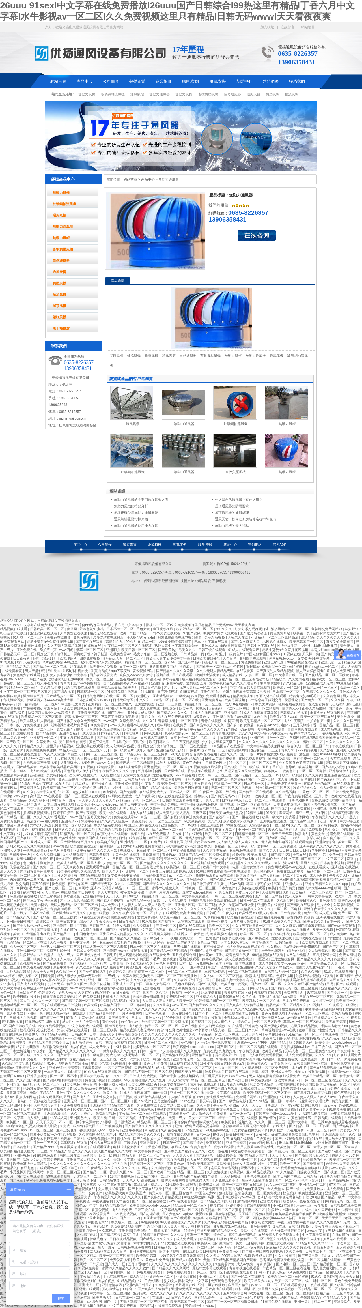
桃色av (81, 1206)
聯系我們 (297, 81)
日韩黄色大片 (99, 859)
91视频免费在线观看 (123, 692)
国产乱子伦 (116, 713)
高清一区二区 (350, 688)
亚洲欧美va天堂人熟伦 (226, 813)
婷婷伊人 (271, 771)
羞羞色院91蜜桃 (92, 629)
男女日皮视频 (100, 984)
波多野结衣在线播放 (108, 637)
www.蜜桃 (72, 1038)
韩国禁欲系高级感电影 (343, 763)
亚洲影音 (158, 683)
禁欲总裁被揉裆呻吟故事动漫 (334, 800)
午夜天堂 (197, 934)
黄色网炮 (330, 1277)
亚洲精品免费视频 (271, 917)
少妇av (234, 1105)
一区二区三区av (175, 767)
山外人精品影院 (314, 708)
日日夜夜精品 (129, 921)
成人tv (34, 771)
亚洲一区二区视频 (266, 708)
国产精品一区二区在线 (50, 667)
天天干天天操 (116, 896)
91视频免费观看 (137, 830)
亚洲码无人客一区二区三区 (123, 658)
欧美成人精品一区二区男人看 (79, 863)
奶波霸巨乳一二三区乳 (27, 880)
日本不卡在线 (40, 913)
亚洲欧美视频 (259, 938)
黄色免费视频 (251, 662)
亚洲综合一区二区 (160, 1277)
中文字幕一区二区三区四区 (110, 1293)
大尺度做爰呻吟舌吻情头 (256, 1147)
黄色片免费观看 (273, 1013)
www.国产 (77, 817)
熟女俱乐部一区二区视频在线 (155, 654)
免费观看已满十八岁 (226, 1281)
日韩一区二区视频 (123, 1118)
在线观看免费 (318, 704)
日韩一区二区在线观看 (257, 901)
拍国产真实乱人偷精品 (54, 938)
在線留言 (287, 27)
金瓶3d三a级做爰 (241, 905)
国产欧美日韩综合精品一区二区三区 (177, 1172)
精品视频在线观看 (14, 629)
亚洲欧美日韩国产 (20, 921)
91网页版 (7, 662)
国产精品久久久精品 (125, 938)
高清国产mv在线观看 (46, 796)
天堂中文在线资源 (137, 775)
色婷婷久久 (117, 972)
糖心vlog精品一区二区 (322, 667)
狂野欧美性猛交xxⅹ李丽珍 (189, 1030)
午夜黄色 (89, 1084)
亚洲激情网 (327, 901)
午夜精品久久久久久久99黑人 (334, 817)
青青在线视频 (211, 721)
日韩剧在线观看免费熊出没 (183, 800)
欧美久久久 (268, 850)
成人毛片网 (318, 875)
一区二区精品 (87, 1256)
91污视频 (149, 921)
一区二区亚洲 (188, 721)
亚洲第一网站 (177, 729)
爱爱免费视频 (147, 917)
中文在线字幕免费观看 (248, 1151)
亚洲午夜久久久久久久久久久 (321, 846)
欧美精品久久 (143, 963)
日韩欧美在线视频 (189, 1072)
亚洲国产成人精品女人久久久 (122, 934)
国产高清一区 (337, 993)
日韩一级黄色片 (122, 750)
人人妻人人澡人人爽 (179, 1226)
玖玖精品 (196, 759)
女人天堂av (50, 892)
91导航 (15, 892)
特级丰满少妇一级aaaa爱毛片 (278, 1114)
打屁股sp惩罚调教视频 (42, 1022)
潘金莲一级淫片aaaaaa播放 (320, 754)
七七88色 (312, 1197)
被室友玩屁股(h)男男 (138, 976)
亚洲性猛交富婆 (127, 784)
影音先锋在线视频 (204, 754)
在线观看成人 (319, 867)
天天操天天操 (87, 759)
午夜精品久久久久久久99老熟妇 (214, 729)
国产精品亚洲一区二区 (240, 1160)
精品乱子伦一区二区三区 (143, 662)
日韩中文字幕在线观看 (149, 930)
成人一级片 (65, 955)
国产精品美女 (27, 767)
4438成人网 (59, 1118)
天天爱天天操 (119, 1018)
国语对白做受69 (286, 1080)
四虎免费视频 (90, 658)
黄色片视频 (82, 637)
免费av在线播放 (59, 637)
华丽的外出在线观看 (271, 696)
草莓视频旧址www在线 (279, 1030)
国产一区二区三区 (250, 838)
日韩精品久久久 (32, 746)
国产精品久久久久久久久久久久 (164, 863)
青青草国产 (265, 1264)
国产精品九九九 (18, 667)
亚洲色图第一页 (173, 825)
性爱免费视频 (292, 1009)
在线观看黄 (245, 671)
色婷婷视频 (229, 967)
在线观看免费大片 (153, 792)
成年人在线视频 (141, 813)
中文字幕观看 (350, 821)
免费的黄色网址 (12, 821)
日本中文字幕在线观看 (211, 642)
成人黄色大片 (224, 1022)
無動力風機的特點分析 (131, 506)
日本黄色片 (227, 888)
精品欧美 (279, 679)
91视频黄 (148, 692)
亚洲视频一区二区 (44, 738)
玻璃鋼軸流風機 (113, 94)
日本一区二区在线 (186, 700)
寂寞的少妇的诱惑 (317, 784)
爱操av (353, 679)
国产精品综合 (193, 1143)
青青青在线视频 (224, 733)
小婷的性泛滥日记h (94, 788)
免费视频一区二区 (180, 997)
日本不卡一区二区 (121, 629)
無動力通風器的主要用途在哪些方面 (141, 500)
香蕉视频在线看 (200, 830)
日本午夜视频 (42, 784)
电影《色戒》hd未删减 (108, 1064)
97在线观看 (78, 667)
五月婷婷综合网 (150, 771)
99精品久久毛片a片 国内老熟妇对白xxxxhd (68, 792)
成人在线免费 (122, 1210)
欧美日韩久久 (159, 742)
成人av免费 (245, 1264)
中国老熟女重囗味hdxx (263, 654)
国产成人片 (81, 1097)
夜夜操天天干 (106, 921)
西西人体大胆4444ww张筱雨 (320, 888)
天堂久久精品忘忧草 (282, 1239)
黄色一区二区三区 (316, 792)
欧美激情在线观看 (84, 846)
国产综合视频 (64, 692)
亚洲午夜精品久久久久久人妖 (95, 850)
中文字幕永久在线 (164, 804)
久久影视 (327, 750)
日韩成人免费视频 (87, 951)
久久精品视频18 (288, 792)
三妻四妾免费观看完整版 (120, 717)
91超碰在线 (93, 646)
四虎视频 (197, 696)
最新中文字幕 (63, 967)
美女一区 (242, 1243)
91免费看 (7, 1009)
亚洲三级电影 (274, 662)
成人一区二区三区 (24, 947)
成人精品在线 (232, 675)
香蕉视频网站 (27, 859)
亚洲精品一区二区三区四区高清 (275, 637)
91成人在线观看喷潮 (106, 1143)
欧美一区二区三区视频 (116, 1256)
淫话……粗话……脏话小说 (300, 838)
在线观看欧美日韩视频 (133, 880)
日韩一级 (203, 1135)
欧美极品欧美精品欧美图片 (118, 688)
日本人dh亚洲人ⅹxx (147, 1018)
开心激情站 (111, 1289)
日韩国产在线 (37, 679)
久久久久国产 (311, 972)
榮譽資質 (137, 81)
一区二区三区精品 (230, 976)
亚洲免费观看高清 (74, 1105)
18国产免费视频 (122, 1176)
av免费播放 (149, 1222)
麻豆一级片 (304, 813)
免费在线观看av (126, 817)
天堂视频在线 (259, 825)
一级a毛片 (112, 976)
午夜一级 (354, 700)
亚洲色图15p (211, 692)
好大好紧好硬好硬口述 (252, 629)
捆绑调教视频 (12, 1022)
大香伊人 (87, 1114)
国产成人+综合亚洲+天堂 (191, 1260)
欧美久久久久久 (45, 959)
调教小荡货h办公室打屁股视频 (50, 642)
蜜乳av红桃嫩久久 (141, 725)
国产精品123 (281, 855)
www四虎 (66, 650)
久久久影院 (161, 1005)
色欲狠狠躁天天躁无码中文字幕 (246, 1126)
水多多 (224, 1277)
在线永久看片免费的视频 (65, 880)
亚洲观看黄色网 (98, 867)
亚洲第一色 (35, 1013)
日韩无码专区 (123, 700)
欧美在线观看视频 (52, 1026)
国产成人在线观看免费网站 (263, 1251)
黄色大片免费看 (155, 1064)
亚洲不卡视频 (236, 1143)
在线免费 (180, 725)
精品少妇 (154, 1226)
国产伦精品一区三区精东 (169, 951)
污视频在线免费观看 (24, 980)
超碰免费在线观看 (340, 834)
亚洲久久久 (229, 754)
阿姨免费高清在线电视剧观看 (180, 637)
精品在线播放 (161, 788)
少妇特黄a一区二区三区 (273, 788)
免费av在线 (141, 1038)
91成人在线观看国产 (244, 650)
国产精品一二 (63, 934)
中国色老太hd (87, 934)
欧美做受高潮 (195, 821)
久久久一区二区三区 (270, 1122)
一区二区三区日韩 (316, 746)
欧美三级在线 (290, 1160)
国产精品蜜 (260, 809)
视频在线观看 (189, 959)
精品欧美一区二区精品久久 (286, 1005)
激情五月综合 (115, 1026)
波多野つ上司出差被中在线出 (290, 1210)
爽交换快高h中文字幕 (314, 658)
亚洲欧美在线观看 (90, 746)
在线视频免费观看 (169, 1306)
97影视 (221, 1059)
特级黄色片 (98, 1239)
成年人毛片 (145, 750)
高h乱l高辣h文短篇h (281, 1109)
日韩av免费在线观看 (165, 633)
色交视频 (22, 884)
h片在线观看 (52, 662)
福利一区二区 (313, 742)
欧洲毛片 (143, 696)
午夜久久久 (337, 875)
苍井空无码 (78, 926)
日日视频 (338, 967)
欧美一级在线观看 (113, 813)
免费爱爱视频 (120, 1260)
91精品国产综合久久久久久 (140, 1135)
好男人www (67, 993)
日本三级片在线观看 (59, 804)
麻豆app (353, 859)
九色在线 (260, 717)
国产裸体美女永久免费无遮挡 (79, 721)
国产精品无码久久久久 (107, 884)
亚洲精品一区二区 (313, 1185)
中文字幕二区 (225, 830)
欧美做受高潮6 (280, 759)
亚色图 (69, 771)
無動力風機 (86, 94)
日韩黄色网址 (93, 696)
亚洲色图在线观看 (177, 809)
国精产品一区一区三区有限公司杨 (244, 679)
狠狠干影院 (307, 1030)
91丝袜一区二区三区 (29, 637)
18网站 (21, 888)
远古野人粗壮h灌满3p (312, 967)
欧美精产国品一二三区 (60, 788)
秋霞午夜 (47, 859)
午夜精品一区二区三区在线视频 (128, 646)
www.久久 (117, 725)
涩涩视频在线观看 (44, 633)
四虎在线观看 (23, 733)
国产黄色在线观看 (90, 642)
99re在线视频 (10, 863)
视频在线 (163, 675)
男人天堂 (213, 800)
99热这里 (71, 662)
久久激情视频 (299, 679)
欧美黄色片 (24, 1038)
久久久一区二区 (303, 825)
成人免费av (110, 905)
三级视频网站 (30, 788)
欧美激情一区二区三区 (174, 784)
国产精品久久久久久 (172, 713)
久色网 (52, 838)
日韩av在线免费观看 (220, 759)
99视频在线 (205, 1109)
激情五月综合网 (212, 825)
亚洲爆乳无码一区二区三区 (193, 1059)
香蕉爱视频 (100, 1210)
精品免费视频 (243, 696)
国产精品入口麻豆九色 (17, 1168)
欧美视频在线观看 (316, 942)
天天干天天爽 (43, 972)
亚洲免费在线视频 (143, 1251)
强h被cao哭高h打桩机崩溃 (68, 671)
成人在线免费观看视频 (175, 717)
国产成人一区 (115, 1264)
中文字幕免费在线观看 (85, 1026)
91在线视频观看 (129, 767)
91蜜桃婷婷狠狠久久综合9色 (78, 871)
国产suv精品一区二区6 (266, 1101)
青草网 (72, 629)
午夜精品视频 (249, 1051)
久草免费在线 (130, 721)
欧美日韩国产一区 (240, 1135)
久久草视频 (108, 1231)
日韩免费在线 (291, 913)
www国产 (110, 721)
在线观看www (338, 1072)
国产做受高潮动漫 (254, 633)
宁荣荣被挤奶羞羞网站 (40, 708)
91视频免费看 (89, 1268)
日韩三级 (200, 1272)
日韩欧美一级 (20, 855)
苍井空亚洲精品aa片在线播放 (46, 988)
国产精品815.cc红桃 (150, 1068)
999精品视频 (308, 750)
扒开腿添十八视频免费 (77, 763)
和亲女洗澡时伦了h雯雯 (94, 1122)
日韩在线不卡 (316, 1251)
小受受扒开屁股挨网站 (27, 1172)
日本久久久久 (65, 830)
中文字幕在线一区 (289, 675)
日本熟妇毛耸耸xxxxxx (93, 700)
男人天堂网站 (178, 1080)
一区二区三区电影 (313, 771)
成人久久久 (9, 871)
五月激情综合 (82, 1043)
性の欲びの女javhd (141, 637)
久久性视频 (59, 942)
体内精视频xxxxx (282, 658)
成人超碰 (265, 963)
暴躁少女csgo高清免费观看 (44, 1160)
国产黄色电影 (343, 1126)
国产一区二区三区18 (116, 1101)
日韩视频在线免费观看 (134, 1247)
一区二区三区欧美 (268, 1022)
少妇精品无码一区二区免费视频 (165, 1022)
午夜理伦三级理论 (343, 1005)
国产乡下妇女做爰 (241, 725)
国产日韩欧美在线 (22, 1026)
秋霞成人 (186, 667)
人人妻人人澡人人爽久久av (99, 800)
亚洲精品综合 (163, 696)
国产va (170, 662)
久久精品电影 (293, 683)
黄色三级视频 (68, 779)
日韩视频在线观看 (128, 1043)
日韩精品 (310, 1176)
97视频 (177, 993)
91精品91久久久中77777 (315, 1243)
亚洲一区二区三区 (102, 980)
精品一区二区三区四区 (208, 1080)
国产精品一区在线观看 (256, 792)
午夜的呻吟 (346, 1051)
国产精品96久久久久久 (207, 725)
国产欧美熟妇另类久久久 (177, 650)
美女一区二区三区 (202, 1118)
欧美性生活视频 (207, 675)
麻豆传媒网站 (214, 947)
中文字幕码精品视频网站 (266, 746)
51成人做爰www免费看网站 (91, 1089)
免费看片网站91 (248, 1097)
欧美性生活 (67, 838)
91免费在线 (159, 842)
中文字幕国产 (262, 942)
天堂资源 (223, 1164)
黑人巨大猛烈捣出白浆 (313, 671)
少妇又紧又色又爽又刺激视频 (301, 763)
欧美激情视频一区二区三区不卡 (267, 1093)
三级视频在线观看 (130, 679)
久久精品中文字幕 (16, 1064)
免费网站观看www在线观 (287, 867)
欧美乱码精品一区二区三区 (261, 721)
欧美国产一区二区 (20, 1122)
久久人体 (207, 976)
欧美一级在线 (109, 1155)
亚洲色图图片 (195, 779)
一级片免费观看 (130, 1013)
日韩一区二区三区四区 (101, 754)
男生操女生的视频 (73, 742)
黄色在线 (97, 708)
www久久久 (105, 763)
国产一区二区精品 (269, 896)
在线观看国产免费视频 (40, 763)
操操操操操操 (72, 1080)
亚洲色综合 (57, 1068)
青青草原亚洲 (16, 1093)
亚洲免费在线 (27, 650)
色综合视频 (242, 1193)
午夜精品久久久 (335, 1298)
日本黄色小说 (281, 1064)
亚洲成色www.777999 (251, 1043)
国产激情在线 (175, 771)
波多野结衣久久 (305, 788)
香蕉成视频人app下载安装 (111, 671)
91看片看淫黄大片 (313, 1109)
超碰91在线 (348, 1105)
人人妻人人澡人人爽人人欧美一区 (147, 905)
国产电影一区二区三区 (293, 1264)
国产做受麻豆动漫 (14, 825)
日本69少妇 (270, 859)
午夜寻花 (9, 704)
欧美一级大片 (272, 817)
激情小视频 (260, 1072)
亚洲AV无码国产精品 (106, 888)
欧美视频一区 (309, 767)
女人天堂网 (294, 896)
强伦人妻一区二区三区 (221, 662)
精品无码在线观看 (104, 633)
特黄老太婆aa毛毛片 (305, 696)
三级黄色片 (28, 993)
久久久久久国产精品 (206, 909)
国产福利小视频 (334, 767)
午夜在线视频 (342, 746)
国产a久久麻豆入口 (246, 642)
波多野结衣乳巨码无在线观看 (227, 1072)
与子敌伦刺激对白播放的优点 (283, 951)
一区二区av (50, 704)
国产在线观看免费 (104, 675)
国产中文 (111, 1302)
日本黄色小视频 (332, 863)
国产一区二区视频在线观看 (85, 796)
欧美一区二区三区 (100, 679)
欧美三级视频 (50, 896)
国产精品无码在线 (55, 1034)
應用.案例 (190, 81)
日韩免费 (48, 976)
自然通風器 (232, 94)
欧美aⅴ (138, 1260)
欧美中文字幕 (10, 988)
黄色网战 (269, 1038)
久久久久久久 (44, 1055)
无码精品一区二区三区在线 (229, 708)
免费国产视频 (95, 1080)
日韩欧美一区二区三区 (47, 629)
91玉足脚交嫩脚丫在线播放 (167, 934)
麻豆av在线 (175, 683)
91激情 (229, 909)
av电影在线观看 (54, 980)
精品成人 (82, 784)
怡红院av (206, 955)
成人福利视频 (37, 1118)
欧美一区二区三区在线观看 (265, 800)
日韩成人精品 (22, 779)
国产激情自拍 (223, 1243)
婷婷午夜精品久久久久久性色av (233, 683)
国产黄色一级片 (341, 708)
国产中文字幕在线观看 (145, 1189)
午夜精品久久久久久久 (320, 692)
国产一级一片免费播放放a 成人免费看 (269, 754)
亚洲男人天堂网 (348, 750)
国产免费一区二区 (315, 700)
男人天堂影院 (35, 671)
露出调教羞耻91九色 (231, 1055)
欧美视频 (237, 1172)
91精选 (182, 759)
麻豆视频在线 (163, 629)
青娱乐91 (288, 750)
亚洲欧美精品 (270, 1201)
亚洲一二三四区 (170, 704)
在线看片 (346, 1068)
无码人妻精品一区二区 (276, 875)
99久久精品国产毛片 (284, 830)
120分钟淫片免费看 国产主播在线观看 (193, 1018)
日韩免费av (351, 871)
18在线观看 (194, 834)
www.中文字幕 (81, 988)
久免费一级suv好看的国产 (80, 1126)
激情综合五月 (197, 683)
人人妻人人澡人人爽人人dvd (315, 1097)
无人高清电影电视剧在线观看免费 (287, 842)
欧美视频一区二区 (269, 796)
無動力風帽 (183, 94)
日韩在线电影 (218, 779)
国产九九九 (279, 809)
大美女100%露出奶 (235, 942)
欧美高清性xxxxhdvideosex (98, 804)
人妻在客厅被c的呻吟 (94, 993)
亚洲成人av (210, 646)
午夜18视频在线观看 (239, 1139)
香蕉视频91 (215, 1143)
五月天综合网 (252, 1034)
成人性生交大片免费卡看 (81, 1022)
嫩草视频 (353, 846)
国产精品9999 (332, 654)
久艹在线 (249, 997)
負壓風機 (272, 94)
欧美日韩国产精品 (134, 633)
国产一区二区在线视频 (167, 1160)
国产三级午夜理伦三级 (40, 901)
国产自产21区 (333, 947)
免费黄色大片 (201, 1147)
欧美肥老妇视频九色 (237, 1122)
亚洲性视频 (152, 988)
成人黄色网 (269, 1160)
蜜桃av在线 (90, 779)
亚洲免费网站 (212, 700)
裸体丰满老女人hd (334, 1026)
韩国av (284, 1118)
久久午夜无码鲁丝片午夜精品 (226, 1222)
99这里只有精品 (232, 646)
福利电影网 (31, 892)
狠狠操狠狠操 (10, 696)
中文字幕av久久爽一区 (327, 963)
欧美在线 (100, 1118)
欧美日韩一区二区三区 (138, 650)
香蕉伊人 (32, 1034)
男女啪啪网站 (264, 871)
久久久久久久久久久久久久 (337, 637)
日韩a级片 (79, 1034)
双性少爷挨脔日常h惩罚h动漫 (222, 1064)
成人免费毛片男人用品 (120, 809)
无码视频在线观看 (207, 1139)
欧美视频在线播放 (37, 967)
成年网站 (164, 725)
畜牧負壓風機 (208, 94)
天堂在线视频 (158, 1147)
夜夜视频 (321, 1206)
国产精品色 (205, 1155)
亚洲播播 (247, 967)
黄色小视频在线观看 (37, 830)
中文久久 (143, 700)
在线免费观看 (77, 1239)
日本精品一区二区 (287, 692)
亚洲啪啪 (113, 650)
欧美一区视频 (218, 921)
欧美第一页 (302, 633)
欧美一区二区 (219, 926)
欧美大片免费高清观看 (220, 633)
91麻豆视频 (189, 692)
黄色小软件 (110, 1022)
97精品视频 (255, 813)
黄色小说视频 (350, 788)
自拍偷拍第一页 (319, 721)
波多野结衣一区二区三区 (195, 629)
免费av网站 (40, 905)
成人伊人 (83, 771)
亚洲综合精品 (69, 733)
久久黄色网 (332, 696)
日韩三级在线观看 (212, 650)
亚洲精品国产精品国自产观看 (112, 1105)
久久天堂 (213, 1256)
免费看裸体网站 (218, 696)
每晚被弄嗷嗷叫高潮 (222, 934)
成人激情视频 (288, 779)
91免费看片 (99, 725)
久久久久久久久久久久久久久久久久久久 (270, 742)
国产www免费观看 (87, 683)
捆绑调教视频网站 (163, 667)
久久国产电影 (325, 1210)
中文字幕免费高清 (187, 850)
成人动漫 (89, 733)
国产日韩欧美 (111, 779)
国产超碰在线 (150, 1214)
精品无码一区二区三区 (169, 830)
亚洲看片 (17, 750)
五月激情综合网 (283, 959)
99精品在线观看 (92, 875)
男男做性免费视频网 (41, 750)
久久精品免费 (51, 688)
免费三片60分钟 (247, 892)
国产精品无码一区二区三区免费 (144, 754)
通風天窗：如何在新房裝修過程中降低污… (247, 519)
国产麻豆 (170, 817)
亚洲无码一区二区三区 (81, 1101)
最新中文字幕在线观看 (223, 1093)
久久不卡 (264, 1168)
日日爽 (117, 859)
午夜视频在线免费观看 (243, 1038)
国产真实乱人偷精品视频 (275, 671)
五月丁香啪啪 (272, 767)
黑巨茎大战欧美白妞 (95, 1076)
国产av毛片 (143, 1101)
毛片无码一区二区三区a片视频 (240, 1247)
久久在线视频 (171, 1130)
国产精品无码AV (223, 796)
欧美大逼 (91, 1005)
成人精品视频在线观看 (199, 679)
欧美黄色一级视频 (193, 708)
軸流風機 (291, 94)
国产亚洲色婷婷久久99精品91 (126, 683)
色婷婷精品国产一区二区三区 (252, 779)
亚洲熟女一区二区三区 (342, 1193)
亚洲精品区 (208, 1277)
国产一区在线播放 (194, 746)
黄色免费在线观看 (27, 675)
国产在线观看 (182, 675)
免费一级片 (177, 1118)
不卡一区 (66, 1122)
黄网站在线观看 (335, 1239)
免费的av (113, 1055)
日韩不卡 (263, 1272)
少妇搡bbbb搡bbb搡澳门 (319, 646)
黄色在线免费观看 (193, 926)
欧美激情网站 (246, 875)
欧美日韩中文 (66, 921)
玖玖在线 (110, 1093)
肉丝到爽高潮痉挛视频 (37, 871)
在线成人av (180, 1147)
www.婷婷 (8, 976)
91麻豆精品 (344, 976)
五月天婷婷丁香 (305, 725)
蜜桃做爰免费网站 (220, 1097)
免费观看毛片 (294, 993)
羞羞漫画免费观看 (204, 1084)
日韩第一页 (172, 1143)
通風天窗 (253, 94)
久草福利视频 (343, 905)
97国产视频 (192, 633)
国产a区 (272, 838)
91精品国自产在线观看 (227, 746)
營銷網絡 (271, 81)
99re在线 (187, 1101)
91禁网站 (110, 792)
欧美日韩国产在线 (157, 1059)
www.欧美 (339, 1168)
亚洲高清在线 (186, 1277)
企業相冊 (163, 81)
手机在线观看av (35, 850)
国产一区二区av (287, 1180)
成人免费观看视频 (299, 1055)
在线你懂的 (68, 930)
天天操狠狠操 (110, 775)
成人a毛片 (299, 1068)
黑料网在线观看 (261, 930)
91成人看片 (179, 754)
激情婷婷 (155, 859)
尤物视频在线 (163, 775)
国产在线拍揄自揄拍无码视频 (203, 1026)
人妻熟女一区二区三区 (120, 863)
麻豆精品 (146, 1306)
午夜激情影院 (128, 1034)
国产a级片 (18, 713)
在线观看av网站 (58, 1013)
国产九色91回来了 (304, 821)
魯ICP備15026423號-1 (233, 564)
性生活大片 (327, 1030)
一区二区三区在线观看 (185, 972)
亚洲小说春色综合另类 (233, 955)
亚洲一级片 (303, 1302)
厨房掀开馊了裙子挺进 (54, 654)
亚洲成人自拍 (350, 692)
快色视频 (58, 884)
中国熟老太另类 (73, 704)
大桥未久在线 (238, 637)
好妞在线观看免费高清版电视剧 (246, 692)
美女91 (177, 834)
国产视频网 (167, 921)
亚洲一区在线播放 (212, 1285)
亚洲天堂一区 (331, 662)
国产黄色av (171, 1214)
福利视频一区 (110, 846)
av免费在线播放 (91, 930)
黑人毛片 (171, 688)
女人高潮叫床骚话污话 (123, 746)
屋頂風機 (59, 306)
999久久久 (224, 629)
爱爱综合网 (204, 1214)
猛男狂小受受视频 (104, 667)
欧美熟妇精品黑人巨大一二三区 (24, 1151)
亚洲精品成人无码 (320, 683)
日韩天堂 (96, 1264)
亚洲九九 (13, 1084)
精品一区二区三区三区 (162, 1026)
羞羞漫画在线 (169, 892)
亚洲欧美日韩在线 (91, 713)
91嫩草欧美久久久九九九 (282, 921)
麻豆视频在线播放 (24, 896)
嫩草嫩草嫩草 (270, 683)
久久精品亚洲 (39, 800)
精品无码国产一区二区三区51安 (83, 750)
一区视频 (262, 959)
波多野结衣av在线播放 (37, 955)
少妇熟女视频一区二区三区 (60, 947)
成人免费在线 (150, 708)
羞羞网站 (286, 813)
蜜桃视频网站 (238, 750)
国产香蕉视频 (313, 1164)
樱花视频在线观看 (271, 729)
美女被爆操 (346, 717)
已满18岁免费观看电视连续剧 (198, 1126)
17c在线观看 (194, 1130)
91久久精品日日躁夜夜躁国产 (299, 1172)
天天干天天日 (252, 1105)
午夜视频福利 (103, 1201)
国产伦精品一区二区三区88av (257, 775)
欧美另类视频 (235, 700)
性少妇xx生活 (287, 646)
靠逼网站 (267, 976)
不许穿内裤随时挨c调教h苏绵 (152, 759)
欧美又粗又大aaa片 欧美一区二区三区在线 (302, 717)
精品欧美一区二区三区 (329, 679)
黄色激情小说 (10, 813)
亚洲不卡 (216, 951)
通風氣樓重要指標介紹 (131, 519)
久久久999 (323, 1055)
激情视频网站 (247, 1201)
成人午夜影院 (47, 683)
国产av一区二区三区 (266, 984)
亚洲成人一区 (123, 984)
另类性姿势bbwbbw (295, 1047)
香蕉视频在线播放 (202, 771)
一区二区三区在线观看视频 (284, 1285)
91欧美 (271, 813)
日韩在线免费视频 (346, 792)
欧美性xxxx (291, 708)
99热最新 (343, 683)
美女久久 (245, 733)
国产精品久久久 (18, 917)
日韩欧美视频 (99, 855)
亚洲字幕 (200, 813)
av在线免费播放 (158, 834)
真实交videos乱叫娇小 (137, 675)
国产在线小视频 (330, 1151)
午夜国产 (206, 792)
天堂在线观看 (340, 759)
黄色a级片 (134, 967)
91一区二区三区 (137, 888)
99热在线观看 (236, 825)
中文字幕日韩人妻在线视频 (250, 688)
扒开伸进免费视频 (193, 817)
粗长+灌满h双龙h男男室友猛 (296, 863)
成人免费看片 (143, 926)
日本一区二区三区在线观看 (150, 947)
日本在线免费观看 (297, 1001)
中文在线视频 (261, 1080)
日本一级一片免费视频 (23, 725)
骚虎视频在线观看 (292, 704)
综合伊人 (347, 646)
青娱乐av (169, 855)
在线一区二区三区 (120, 696)
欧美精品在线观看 (108, 825)
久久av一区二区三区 (282, 1185)
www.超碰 (256, 1143)
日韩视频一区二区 (91, 692)
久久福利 (163, 993)
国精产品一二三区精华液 (135, 763)
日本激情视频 (20, 1051)
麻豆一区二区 (317, 1130)
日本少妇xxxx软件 (14, 796)
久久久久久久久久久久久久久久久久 (168, 1034)
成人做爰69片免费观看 (209, 1114)
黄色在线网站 (185, 984)
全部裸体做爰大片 (327, 633)
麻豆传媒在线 (102, 784)
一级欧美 (182, 696)
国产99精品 (325, 779)
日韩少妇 (245, 796)
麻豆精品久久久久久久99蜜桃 (288, 1247)
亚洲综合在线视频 (253, 658)
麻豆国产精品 (238, 1285)
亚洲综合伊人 (339, 771)
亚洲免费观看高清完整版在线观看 (301, 980)
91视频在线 (291, 654)
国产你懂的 (268, 1118)
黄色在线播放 (275, 1034)
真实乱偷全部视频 (340, 642)
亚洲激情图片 (150, 1143)
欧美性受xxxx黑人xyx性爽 (259, 913)
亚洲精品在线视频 (260, 1172)
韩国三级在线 (226, 792)
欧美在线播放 (246, 963)
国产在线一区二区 (31, 838)
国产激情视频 (167, 692)
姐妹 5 (256, 1285)
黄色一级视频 (99, 913)
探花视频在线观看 (74, 1143)
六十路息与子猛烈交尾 (265, 700)
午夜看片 (7, 767)
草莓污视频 (171, 679)
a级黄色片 (202, 717)
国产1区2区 (226, 1047)
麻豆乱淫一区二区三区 (165, 838)
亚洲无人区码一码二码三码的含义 (200, 905)
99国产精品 (278, 1043)
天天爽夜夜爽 (73, 867)
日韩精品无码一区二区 (17, 654)
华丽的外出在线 (154, 875)
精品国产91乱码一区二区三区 (30, 759)
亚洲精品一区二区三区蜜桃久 (110, 704)
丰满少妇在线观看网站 (327, 713)
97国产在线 (338, 1185)
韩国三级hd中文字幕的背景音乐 (107, 1185)
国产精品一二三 (52, 1018)
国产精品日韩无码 (236, 809)
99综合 (25, 784)
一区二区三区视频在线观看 (21, 754)
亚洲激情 (231, 713)
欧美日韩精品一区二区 (320, 1076)
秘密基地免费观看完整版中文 (48, 1180)
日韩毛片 (193, 750)
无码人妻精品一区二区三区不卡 (203, 688)
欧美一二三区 (235, 988)
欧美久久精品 (10, 1109)
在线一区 (216, 1272)
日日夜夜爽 (22, 658)
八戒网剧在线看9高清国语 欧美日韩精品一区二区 (201, 846)
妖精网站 (82, 888)
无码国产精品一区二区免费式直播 (204, 855)
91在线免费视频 (124, 1214)
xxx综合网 (94, 1302)
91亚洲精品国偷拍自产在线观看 (167, 1218)
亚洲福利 (257, 738)
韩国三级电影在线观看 (141, 825)
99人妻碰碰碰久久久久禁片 (181, 1051)
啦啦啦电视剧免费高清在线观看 (213, 901)
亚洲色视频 (152, 767)
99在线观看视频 (59, 1176)
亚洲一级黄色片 (231, 654)
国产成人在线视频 (31, 984)
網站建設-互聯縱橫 (211, 581)
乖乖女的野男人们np (76, 1226)
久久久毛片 (331, 1038)
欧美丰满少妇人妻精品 (37, 721)
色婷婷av (201, 859)
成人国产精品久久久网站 (113, 1151)
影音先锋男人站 (301, 1043)
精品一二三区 (150, 817)
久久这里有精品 (215, 850)
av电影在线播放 (299, 1018)
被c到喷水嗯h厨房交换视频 (101, 662)
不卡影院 (60, 926)
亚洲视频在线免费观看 (207, 863)
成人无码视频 (351, 667)
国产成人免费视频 (110, 901)
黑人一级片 (106, 1247)
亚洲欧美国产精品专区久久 (185, 1151)
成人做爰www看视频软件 (246, 947)
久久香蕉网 (52, 1306)
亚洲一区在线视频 (178, 859)
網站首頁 (58, 81)
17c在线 (279, 1226)
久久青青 (353, 1272)
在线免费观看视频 (252, 759)
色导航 (290, 767)
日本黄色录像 (155, 1013)
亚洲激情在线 (112, 1285)
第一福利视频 (28, 704)
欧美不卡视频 (169, 1251)
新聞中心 (244, 81)
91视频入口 (318, 1005)
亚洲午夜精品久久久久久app (114, 771)
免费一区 (335, 855)
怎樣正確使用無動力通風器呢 (136, 513)
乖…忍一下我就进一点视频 (189, 930)
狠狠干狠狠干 (63, 813)
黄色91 (162, 1030)
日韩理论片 (131, 733)
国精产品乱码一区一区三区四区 (93, 1059)
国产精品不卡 (154, 938)
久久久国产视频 (28, 1080)
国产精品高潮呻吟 (103, 1013)
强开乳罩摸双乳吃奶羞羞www (193, 842)
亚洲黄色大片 (80, 1118)
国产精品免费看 (55, 963)
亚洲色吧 (140, 1293)
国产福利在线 (328, 825)
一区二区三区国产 (263, 763)
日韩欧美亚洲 (152, 733)
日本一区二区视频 (133, 667)
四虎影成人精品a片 (149, 1185)
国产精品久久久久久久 (314, 959)
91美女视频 (122, 926)
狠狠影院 (170, 708)
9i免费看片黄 (224, 1264)
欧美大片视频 (265, 704)
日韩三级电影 (93, 1055)
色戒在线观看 (310, 1201)
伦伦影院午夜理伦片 (71, 859)
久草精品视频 (215, 637)
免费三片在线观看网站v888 (173, 871)
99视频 (172, 938)
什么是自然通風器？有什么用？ (238, 500)
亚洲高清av (70, 821)
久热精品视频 (342, 1013)
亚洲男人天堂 (10, 850)
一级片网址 (122, 1047)
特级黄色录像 (151, 688)
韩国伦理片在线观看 (121, 708)
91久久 (28, 792)
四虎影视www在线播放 (293, 930)
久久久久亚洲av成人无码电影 (257, 1009)
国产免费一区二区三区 (310, 759)
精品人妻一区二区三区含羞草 (105, 947)
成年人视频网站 (168, 763)
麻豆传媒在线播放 (174, 1084)
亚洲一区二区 (277, 738)
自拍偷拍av (18, 800)
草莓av (288, 1022)
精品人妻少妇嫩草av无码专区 (79, 976)
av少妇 (193, 825)
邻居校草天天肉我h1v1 (242, 859)
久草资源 (134, 884)
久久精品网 (285, 901)
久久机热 (274, 947)
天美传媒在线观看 (252, 888)
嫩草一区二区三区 (90, 650)
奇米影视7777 (311, 1298)
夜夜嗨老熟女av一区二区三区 (187, 733)
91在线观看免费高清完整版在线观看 (224, 871)
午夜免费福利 (90, 997)
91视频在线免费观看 (99, 767)
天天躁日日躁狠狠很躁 (191, 788)
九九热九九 (228, 1051)
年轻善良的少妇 (315, 1160)
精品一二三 (226, 1118)
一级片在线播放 (180, 1013)
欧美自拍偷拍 (107, 842)
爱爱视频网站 (143, 671)
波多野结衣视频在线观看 (315, 976)
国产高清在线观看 (176, 1055)
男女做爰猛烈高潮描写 (128, 1226)
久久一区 (120, 1076)
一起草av (191, 993)
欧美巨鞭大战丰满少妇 (151, 1097)
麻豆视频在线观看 (243, 850)
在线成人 (127, 850)
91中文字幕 (290, 859)
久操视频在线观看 (71, 809)
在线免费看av (121, 654)
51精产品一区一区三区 (77, 834)
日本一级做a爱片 (102, 1034)
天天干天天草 (282, 834)
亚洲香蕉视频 (37, 1076)
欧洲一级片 (329, 821)
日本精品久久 (109, 733)
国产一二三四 (130, 1218)
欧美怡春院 (224, 963)
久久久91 (149, 721)
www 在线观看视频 (133, 951)
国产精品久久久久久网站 (171, 1268)
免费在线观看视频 (291, 871)
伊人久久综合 (150, 809)
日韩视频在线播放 (234, 738)
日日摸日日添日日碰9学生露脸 (302, 850)
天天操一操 (310, 654)
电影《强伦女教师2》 (249, 867)
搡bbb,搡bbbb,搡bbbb (296, 1143)
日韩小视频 (103, 1043)
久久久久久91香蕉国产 (51, 817)
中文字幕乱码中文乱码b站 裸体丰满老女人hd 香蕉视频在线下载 (302, 733)
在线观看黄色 (179, 1114)
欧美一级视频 (292, 775)
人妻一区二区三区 (259, 675)
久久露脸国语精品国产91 (98, 1135)
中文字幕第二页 (228, 1109)
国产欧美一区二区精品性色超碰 (220, 667)
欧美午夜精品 (51, 771)
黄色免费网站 (280, 633)
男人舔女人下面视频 (340, 1139)
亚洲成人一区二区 (183, 792)
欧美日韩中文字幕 (134, 804)
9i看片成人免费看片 (245, 921)
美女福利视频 (57, 775)
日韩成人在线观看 (117, 997)
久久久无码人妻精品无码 (63, 646)
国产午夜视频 (86, 813)
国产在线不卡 (219, 817)
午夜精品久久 (90, 1277)
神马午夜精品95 (42, 1093)
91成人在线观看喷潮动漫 (259, 713)
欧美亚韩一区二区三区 (91, 938)
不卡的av (216, 859)
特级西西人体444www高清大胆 (50, 700)
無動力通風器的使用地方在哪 (136, 526)
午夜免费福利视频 (299, 796)
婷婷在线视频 (212, 959)
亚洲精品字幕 (93, 896)
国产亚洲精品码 (190, 662)
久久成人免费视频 (47, 855)
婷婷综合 (144, 1005)
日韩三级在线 (249, 767)
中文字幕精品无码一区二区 (178, 1210)
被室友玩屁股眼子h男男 (138, 892)
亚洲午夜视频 (132, 1130)
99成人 (131, 642)
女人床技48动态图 (112, 1189)
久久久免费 (313, 775)
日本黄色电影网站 (287, 804)
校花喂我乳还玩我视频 (37, 1030)
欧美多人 (93, 809)
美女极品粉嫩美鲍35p (251, 1130)
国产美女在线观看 (30, 1176)
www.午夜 (315, 1231)
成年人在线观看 (29, 662)
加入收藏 (267, 27)
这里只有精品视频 (60, 746)
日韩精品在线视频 (294, 713)
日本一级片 (18, 913)
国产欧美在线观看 (309, 938)
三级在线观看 (317, 1285)
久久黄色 (230, 658)
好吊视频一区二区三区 (81, 717)
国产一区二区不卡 (64, 1076)
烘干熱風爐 (61, 328)
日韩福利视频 (299, 1226)
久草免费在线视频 (74, 633)
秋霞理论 (292, 700)
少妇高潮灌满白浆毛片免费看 (65, 725)
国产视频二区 (311, 859)
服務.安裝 (217, 81)
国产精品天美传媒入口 (217, 1201)
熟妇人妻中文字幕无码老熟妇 (176, 646)
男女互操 (226, 892)
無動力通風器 (159, 94)
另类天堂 (186, 938)
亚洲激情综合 (145, 704)
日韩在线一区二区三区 (17, 683)
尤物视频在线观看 (192, 921)
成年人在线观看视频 (310, 1072)
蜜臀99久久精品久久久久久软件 (126, 1268)
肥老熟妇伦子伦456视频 (301, 947)
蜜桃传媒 (124, 1139)
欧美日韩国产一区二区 (306, 642)
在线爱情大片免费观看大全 (279, 1235)
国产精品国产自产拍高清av (118, 738)
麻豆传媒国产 (78, 884)
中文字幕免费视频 (41, 809)
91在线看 (235, 1026)
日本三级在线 (322, 1047)
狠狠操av (253, 667)
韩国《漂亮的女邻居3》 (321, 804)
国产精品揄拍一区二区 (63, 696)
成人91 (212, 654)
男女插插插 (203, 784)
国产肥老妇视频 (276, 1026)
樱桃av (218, 1135)
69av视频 (247, 729)
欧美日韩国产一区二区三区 (230, 1218)
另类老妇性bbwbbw (200, 1306)
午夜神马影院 (280, 934)
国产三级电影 (308, 1256)
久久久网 (338, 700)
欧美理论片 (68, 658)
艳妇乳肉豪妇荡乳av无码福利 (45, 1089)
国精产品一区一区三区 (320, 688)
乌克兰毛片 (209, 738)
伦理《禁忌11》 (45, 658)
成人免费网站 (343, 671)
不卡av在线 (81, 1298)
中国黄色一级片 (64, 800)
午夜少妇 (229, 913)
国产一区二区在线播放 (149, 1201)
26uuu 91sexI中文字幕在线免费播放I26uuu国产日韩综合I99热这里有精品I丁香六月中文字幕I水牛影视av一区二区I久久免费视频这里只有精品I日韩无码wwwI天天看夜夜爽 (127, 625)
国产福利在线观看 (301, 905)
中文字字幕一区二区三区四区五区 (26, 692)
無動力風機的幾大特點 (232, 526)
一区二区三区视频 (88, 909)
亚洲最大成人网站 (141, 713)
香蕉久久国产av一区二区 (128, 1172)
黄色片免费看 (60, 850)
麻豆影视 (83, 1243)
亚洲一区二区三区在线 (187, 1093)
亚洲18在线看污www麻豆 (232, 717)
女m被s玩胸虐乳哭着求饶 (49, 825)
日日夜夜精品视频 (186, 742)
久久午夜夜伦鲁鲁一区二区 (133, 913)
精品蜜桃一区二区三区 (37, 729)
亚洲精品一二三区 (265, 750)
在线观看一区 (10, 792)
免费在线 (300, 855)
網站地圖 (308, 27)
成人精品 (308, 637)
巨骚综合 (131, 1143)
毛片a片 (327, 1256)
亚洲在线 (320, 809)
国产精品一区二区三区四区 (310, 1126)
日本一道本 (18, 771)
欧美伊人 (204, 1243)
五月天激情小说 (99, 817)
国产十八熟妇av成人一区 (32, 926)
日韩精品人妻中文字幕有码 (233, 980)
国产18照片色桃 (89, 955)
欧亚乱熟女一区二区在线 (261, 1001)
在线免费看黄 (12, 671)
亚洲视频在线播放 (274, 821)
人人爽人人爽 (183, 1155)
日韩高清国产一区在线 (311, 1064)
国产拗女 (230, 767)
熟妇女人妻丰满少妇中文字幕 (168, 658)
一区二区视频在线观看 (245, 972)
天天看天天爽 (336, 1022)
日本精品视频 (232, 800)
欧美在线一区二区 (234, 804)
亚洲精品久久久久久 (336, 988)
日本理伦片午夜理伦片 (129, 742)
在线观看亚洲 (100, 1147)
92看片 (71, 1018)
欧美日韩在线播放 (27, 997)
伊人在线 (120, 1164)
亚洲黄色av (198, 951)
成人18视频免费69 (239, 704)
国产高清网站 (261, 804)
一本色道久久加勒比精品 (63, 1072)
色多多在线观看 (234, 938)
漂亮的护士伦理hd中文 (67, 679)
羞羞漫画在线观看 (338, 775)
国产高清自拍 (238, 1080)
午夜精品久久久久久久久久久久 (111, 1168)
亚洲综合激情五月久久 (61, 1114)
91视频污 (153, 679)
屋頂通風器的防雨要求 (232, 506)
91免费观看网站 (12, 642)
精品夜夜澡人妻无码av (137, 1030)
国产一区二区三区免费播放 (177, 976)
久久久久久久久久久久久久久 (198, 1293)
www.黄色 (60, 846)
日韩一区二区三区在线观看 (232, 788)
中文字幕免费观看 (123, 1306)
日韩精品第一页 (192, 654)
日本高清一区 (120, 963)
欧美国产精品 (272, 1051)
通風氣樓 (137, 94)
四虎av (188, 1214)
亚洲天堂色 (136, 1089)
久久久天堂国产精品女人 (63, 754)
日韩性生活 (333, 938)
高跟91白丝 (114, 642)
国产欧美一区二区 (20, 742)
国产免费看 (128, 792)
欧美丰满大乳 (258, 855)
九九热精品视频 (110, 830)
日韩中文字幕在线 (261, 646)
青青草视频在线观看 (303, 729)
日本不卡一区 (254, 784)
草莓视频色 (72, 896)
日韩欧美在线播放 (207, 658)
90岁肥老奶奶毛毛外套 (90, 1109)
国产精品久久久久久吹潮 (175, 671)
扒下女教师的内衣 (153, 1118)
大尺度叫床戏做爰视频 (103, 729)
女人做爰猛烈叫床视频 (325, 951)
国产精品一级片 (333, 1197)
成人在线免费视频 (239, 959)
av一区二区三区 (181, 875)
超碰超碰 (37, 775)
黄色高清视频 (339, 1180)
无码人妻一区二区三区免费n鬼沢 (310, 1051)
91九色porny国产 (219, 1130)
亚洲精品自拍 (202, 1055)
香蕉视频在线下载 (238, 993)
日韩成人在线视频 (155, 738)
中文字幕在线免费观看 (77, 738)
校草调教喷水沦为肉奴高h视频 (252, 1059)
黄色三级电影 (99, 742)
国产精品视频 (46, 733)
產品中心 (84, 81)
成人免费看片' (100, 1047)
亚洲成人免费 (281, 1072)
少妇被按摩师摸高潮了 (174, 642)
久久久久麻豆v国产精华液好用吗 (300, 926)
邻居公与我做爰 (28, 1047)
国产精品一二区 (213, 750)
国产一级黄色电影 (233, 1101)
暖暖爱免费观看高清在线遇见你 (185, 1180)
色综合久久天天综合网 (343, 1164)
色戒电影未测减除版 (39, 863)
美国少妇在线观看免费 (74, 1197)
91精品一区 (146, 642)
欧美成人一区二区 (287, 688)
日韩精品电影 (109, 1180)
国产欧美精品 (81, 825)
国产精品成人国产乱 (254, 1155)
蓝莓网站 (262, 1135)
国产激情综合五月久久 (77, 842)
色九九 (120, 1089)
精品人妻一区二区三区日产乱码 (235, 1030)
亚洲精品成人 (206, 997)
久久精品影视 (348, 1210)
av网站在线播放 (274, 642)
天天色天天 (130, 1180)
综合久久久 (111, 871)
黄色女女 (143, 629)
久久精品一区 (66, 972)
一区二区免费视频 (284, 846)
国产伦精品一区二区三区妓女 (327, 675)
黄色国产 (188, 1043)
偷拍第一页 (48, 650)
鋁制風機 (59, 317)
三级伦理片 (153, 1281)
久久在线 (180, 980)
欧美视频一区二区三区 (183, 867)
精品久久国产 (77, 984)
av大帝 (123, 980)
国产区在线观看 (117, 930)
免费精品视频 (106, 1114)
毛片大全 (36, 888)
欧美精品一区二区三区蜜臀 (282, 667)
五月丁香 (321, 796)
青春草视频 (167, 721)
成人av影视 (329, 788)
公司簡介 (111, 81)
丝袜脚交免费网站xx (327, 629)
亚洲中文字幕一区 (83, 942)
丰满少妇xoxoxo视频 (326, 650)
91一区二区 (238, 763)
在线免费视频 (171, 779)
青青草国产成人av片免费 (97, 838)
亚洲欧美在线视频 (74, 708)
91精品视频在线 (316, 1114)
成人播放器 (15, 1013)
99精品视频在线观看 (303, 662)
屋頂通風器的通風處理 (232, 513)
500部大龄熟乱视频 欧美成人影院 (32, 1126)
